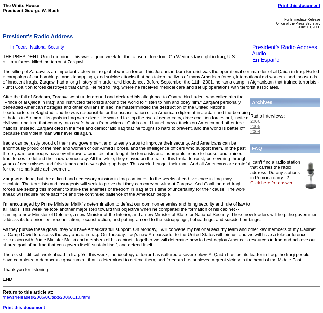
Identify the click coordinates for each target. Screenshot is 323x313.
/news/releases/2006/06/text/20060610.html (46, 297)
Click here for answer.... (273, 182)
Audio (259, 53)
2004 (255, 131)
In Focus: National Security (37, 47)
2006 (255, 121)
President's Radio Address (284, 47)
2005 (255, 126)
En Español (266, 60)
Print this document (299, 5)
